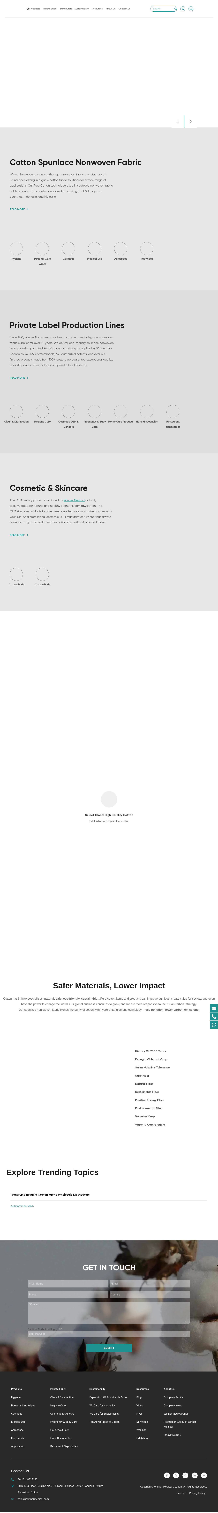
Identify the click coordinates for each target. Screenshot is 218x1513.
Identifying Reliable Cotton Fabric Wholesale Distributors (50, 1195)
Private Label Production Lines (67, 325)
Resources (97, 9)
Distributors (66, 9)
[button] (178, 121)
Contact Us (124, 9)
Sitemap (181, 1494)
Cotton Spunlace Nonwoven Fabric (76, 162)
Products (35, 9)
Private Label (50, 9)
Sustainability (82, 9)
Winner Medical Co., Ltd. (168, 1487)
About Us (110, 9)
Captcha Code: (45, 1330)
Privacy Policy (197, 1494)
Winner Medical (74, 500)
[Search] (175, 8)
